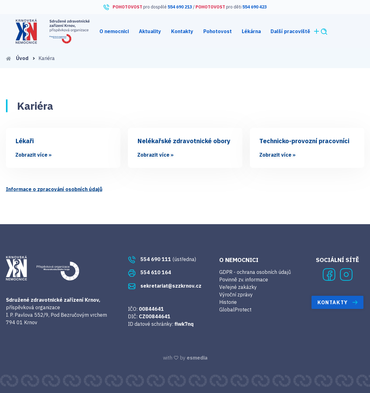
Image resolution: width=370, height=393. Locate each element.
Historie (228, 302)
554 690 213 (180, 7)
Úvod (20, 58)
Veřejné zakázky (238, 287)
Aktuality (150, 31)
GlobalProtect (235, 309)
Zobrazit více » (33, 155)
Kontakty (182, 31)
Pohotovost (217, 31)
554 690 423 (254, 7)
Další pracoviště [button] (295, 31)
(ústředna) (162, 259)
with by (185, 358)
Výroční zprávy (236, 294)
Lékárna (251, 31)
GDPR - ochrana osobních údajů (255, 272)
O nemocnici (114, 31)
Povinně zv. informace (243, 279)
